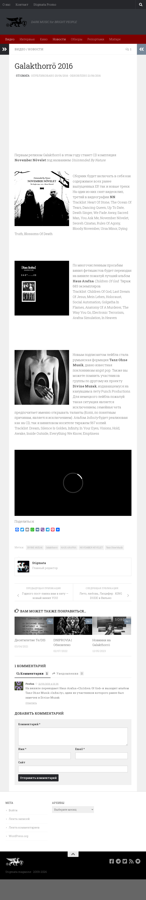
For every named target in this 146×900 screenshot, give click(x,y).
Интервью (27, 39)
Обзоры (76, 39)
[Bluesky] (138, 861)
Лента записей (19, 819)
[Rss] (131, 861)
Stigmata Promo (44, 4)
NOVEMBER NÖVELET (91, 547)
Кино (44, 39)
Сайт (21, 762)
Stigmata (22, 75)
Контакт (22, 4)
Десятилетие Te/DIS (30, 640)
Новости (59, 39)
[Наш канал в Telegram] (118, 861)
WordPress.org (18, 836)
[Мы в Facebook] (111, 861)
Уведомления (68, 673)
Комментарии (32, 673)
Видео (10, 39)
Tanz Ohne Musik (114, 547)
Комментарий (29, 724)
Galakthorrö (51, 547)
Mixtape (115, 39)
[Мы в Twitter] (124, 861)
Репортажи (95, 39)
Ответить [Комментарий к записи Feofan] (31, 703)
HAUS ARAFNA (68, 547)
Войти (13, 810)
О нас (7, 4)
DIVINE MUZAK (35, 547)
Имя (22, 749)
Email (80, 749)
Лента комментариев (24, 827)
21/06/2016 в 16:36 (48, 683)
